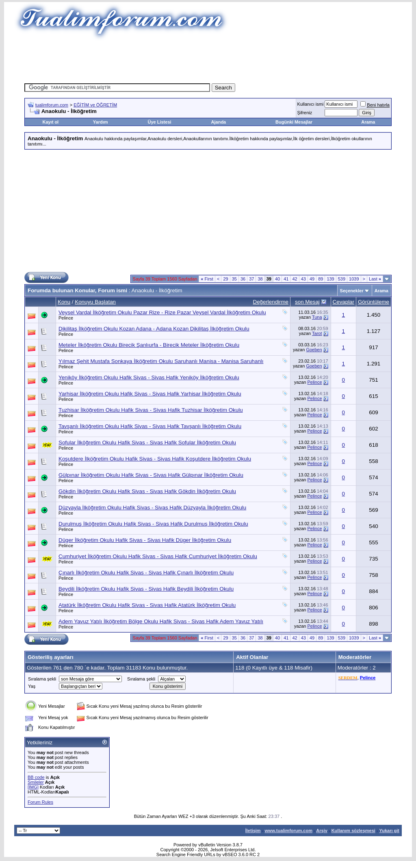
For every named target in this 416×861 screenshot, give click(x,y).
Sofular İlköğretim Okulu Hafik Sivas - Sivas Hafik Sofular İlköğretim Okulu (147, 442)
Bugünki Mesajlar (293, 122)
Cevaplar (343, 302)
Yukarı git (389, 830)
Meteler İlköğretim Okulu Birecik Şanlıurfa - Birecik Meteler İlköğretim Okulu (148, 345)
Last (375, 278)
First (207, 278)
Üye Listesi (159, 122)
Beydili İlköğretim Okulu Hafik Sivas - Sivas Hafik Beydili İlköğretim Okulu (146, 589)
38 (260, 278)
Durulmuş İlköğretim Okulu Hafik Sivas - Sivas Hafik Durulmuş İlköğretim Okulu (153, 524)
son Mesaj (307, 302)
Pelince (65, 317)
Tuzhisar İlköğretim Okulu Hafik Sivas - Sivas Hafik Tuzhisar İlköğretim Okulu (150, 410)
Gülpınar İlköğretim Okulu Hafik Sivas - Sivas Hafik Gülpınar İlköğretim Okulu (150, 475)
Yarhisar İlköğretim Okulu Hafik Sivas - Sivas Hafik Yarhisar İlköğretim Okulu (149, 394)
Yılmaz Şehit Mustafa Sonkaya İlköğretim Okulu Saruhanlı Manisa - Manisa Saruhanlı (160, 361)
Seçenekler (352, 290)
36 (242, 278)
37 (251, 278)
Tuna (317, 317)
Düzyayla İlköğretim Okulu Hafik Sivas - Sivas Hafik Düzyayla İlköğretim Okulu (152, 507)
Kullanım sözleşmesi (353, 830)
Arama (368, 122)
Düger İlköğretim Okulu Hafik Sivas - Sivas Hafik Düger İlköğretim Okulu (144, 540)
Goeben (314, 349)
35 (234, 278)
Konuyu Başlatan (95, 302)
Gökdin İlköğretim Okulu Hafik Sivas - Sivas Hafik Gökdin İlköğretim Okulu (147, 491)
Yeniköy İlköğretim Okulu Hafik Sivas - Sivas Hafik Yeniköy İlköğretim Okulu (148, 377)
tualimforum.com (51, 104)
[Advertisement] (208, 59)
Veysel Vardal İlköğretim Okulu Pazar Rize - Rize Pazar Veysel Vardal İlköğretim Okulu (162, 312)
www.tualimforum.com (288, 830)
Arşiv (321, 830)
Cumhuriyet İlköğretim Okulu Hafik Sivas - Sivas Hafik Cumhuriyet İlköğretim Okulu (157, 556)
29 (225, 278)
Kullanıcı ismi (310, 104)
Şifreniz (304, 112)
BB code (36, 777)
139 (330, 278)
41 (286, 278)
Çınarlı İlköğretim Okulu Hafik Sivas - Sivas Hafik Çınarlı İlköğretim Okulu (146, 573)
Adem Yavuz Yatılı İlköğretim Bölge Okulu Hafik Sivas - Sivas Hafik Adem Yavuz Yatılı (160, 621)
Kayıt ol (50, 122)
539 (341, 278)
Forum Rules (40, 802)
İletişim (253, 830)
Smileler (36, 782)
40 (277, 278)
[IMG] (33, 787)
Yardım (100, 122)
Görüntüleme (373, 302)
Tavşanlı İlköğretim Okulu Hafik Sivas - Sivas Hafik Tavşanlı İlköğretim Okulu (149, 426)
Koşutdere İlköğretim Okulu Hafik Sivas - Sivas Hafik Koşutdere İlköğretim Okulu (154, 459)
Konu (64, 302)
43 (303, 278)
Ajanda (218, 122)
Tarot (317, 333)
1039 (354, 278)
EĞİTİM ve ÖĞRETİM (95, 104)
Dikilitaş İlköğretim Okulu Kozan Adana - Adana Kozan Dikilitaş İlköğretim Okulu (153, 329)
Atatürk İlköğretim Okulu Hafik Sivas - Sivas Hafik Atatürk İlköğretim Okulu (147, 605)
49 (312, 278)
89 (320, 278)
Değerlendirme (270, 302)
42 (294, 278)
